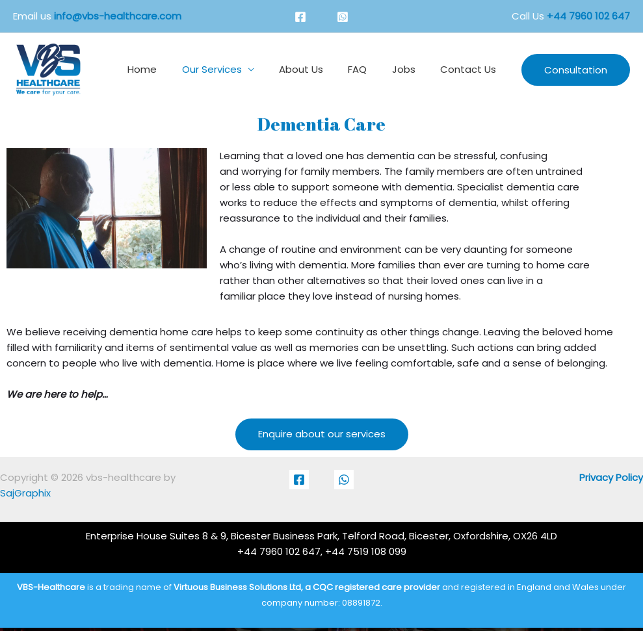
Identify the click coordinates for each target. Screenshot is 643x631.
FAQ (370, 69)
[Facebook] (300, 17)
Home (172, 69)
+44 (588, 16)
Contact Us (471, 69)
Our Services (236, 69)
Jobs (411, 69)
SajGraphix (25, 493)
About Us (320, 69)
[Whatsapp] (342, 17)
